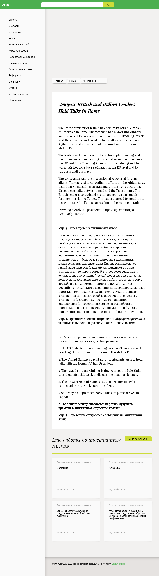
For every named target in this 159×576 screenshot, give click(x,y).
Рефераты (15, 75)
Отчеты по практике (20, 69)
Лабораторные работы (22, 57)
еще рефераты (138, 439)
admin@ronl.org (118, 564)
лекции (72, 81)
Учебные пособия (19, 94)
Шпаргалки (15, 100)
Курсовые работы (19, 50)
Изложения (15, 32)
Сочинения (15, 81)
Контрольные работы (21, 44)
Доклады (14, 26)
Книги (12, 38)
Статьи (13, 88)
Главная (59, 81)
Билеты (13, 19)
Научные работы (18, 63)
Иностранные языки (93, 81)
